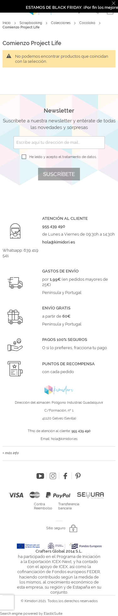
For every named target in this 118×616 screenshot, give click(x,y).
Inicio (7, 23)
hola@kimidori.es (64, 439)
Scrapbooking (31, 23)
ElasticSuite (53, 614)
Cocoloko (87, 23)
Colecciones (61, 23)
